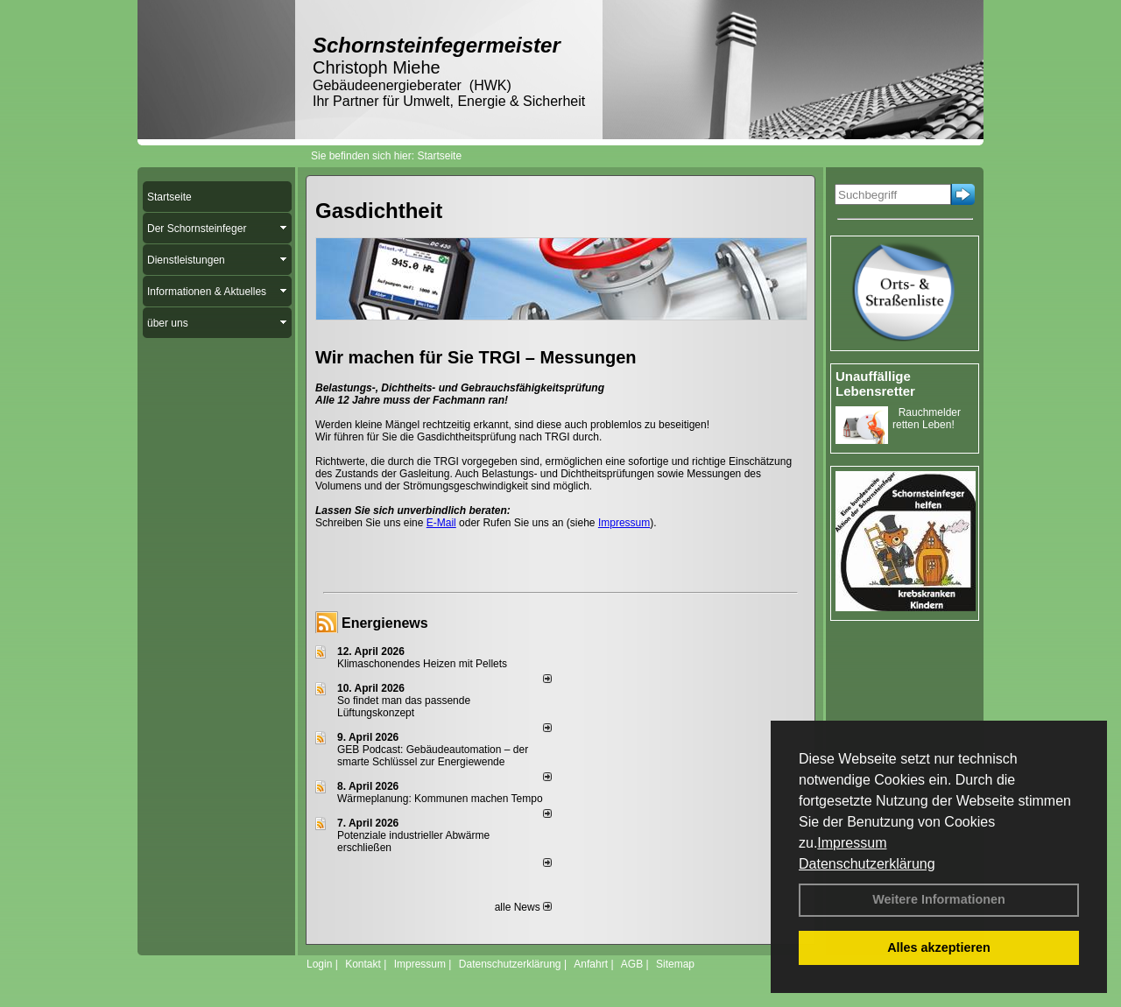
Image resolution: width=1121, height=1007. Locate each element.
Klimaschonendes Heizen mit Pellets (422, 664)
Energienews (385, 623)
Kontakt (363, 964)
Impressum (851, 842)
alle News (523, 907)
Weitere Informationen (938, 899)
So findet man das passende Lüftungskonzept (403, 706)
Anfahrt (591, 964)
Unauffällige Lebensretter (875, 383)
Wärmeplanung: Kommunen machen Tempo (440, 798)
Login (319, 964)
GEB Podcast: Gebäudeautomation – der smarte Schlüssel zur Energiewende (432, 755)
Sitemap (675, 964)
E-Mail (441, 523)
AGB (632, 964)
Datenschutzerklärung (867, 863)
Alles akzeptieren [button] (939, 947)
